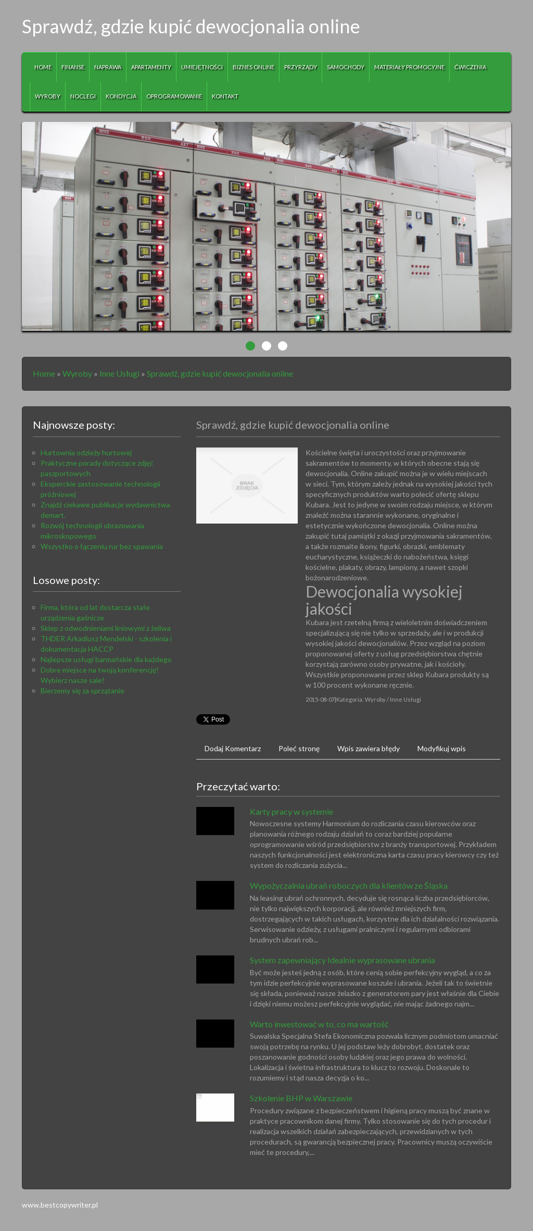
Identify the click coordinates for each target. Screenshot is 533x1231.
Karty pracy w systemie (291, 811)
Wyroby (77, 373)
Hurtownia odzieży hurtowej (86, 452)
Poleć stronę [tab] (299, 748)
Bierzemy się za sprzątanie (82, 690)
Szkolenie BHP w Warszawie (301, 1098)
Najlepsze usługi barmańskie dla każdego (106, 659)
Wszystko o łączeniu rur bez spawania (102, 546)
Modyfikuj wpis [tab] (441, 748)
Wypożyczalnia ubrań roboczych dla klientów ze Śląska (349, 885)
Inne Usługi (119, 373)
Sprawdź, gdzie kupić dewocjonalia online (220, 373)
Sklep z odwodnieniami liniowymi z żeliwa (106, 628)
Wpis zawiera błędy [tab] (368, 748)
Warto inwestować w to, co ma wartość (319, 1024)
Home (44, 373)
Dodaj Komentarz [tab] (233, 748)
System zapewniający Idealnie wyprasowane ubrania (342, 960)
